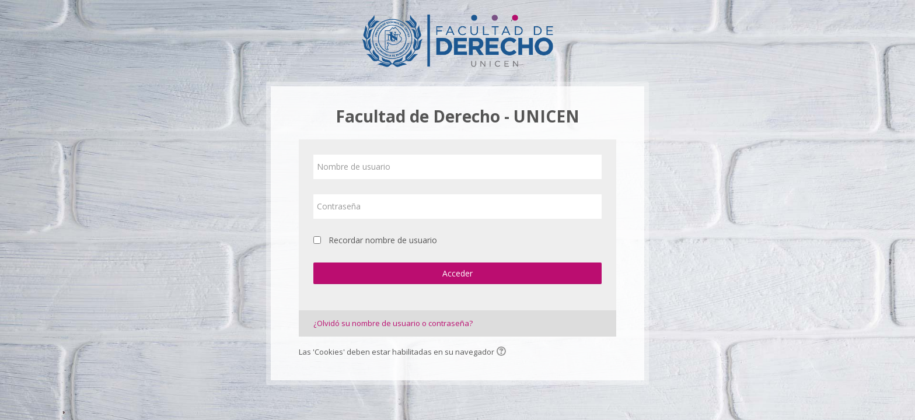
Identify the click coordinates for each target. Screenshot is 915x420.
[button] (503, 352)
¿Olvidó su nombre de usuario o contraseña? (393, 323)
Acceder (457, 273)
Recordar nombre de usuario (383, 240)
